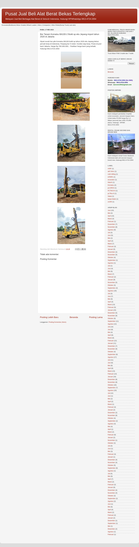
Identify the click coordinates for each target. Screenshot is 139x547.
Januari (110, 249)
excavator (111, 180)
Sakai (110, 196)
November (111, 227)
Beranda (74, 317)
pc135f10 (111, 188)
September (111, 260)
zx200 (110, 202)
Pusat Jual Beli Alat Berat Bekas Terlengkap (50, 13)
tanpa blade (112, 199)
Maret (110, 219)
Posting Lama (96, 317)
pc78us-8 (111, 193)
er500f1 (110, 177)
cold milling (111, 174)
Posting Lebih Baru (49, 317)
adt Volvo (111, 171)
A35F (109, 168)
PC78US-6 (111, 191)
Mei (109, 213)
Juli (109, 232)
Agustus (110, 230)
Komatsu (111, 185)
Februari (111, 221)
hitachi (110, 182)
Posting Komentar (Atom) (57, 322)
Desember (111, 224)
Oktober (110, 257)
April (109, 216)
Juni (109, 210)
